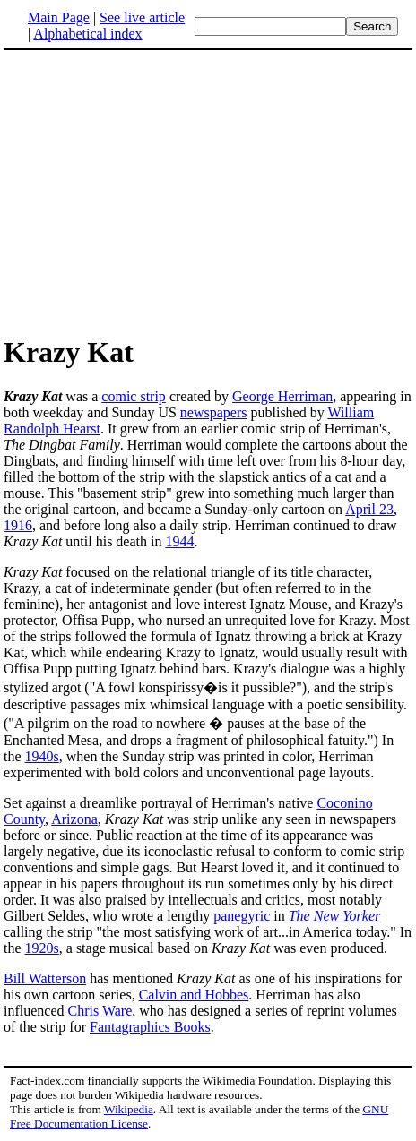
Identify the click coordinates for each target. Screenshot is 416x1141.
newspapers (213, 412)
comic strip (133, 396)
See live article (142, 17)
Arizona (74, 819)
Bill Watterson (45, 978)
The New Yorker (335, 915)
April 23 (369, 509)
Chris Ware (100, 1010)
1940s (42, 756)
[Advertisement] (154, 191)
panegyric (241, 915)
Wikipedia (128, 1109)
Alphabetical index (87, 33)
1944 (179, 541)
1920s (42, 948)
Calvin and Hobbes (194, 994)
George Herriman (282, 396)
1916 (18, 525)
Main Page (59, 17)
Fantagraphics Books (150, 1026)
